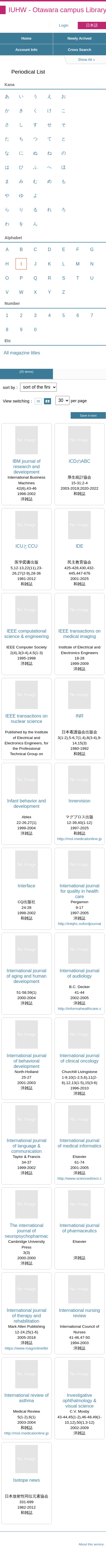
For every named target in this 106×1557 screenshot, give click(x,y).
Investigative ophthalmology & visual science (79, 1400)
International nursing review (79, 1313)
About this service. (92, 1544)
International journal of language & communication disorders (26, 1146)
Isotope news (26, 1480)
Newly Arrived (80, 38)
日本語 (92, 25)
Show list (38, 401)
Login (63, 25)
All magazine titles (22, 352)
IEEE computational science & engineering (26, 634)
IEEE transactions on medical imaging (80, 634)
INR (79, 716)
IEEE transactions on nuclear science (26, 719)
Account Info (26, 50)
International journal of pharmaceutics (79, 1228)
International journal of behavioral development (26, 1061)
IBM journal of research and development (26, 466)
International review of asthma (26, 1398)
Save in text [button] (88, 415)
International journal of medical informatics (79, 1143)
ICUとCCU (27, 546)
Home (26, 38)
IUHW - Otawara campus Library (57, 10)
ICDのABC (79, 461)
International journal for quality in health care (79, 891)
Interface (26, 885)
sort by (9, 387)
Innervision (79, 800)
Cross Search (79, 50)
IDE (79, 546)
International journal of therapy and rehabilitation (26, 1315)
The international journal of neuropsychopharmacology (26, 1231)
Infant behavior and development (26, 803)
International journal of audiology (79, 973)
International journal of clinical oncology (79, 1058)
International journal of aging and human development (26, 976)
